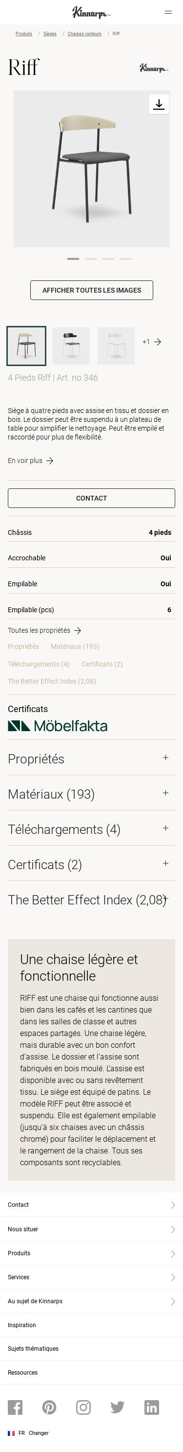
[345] (116, 346)
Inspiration (22, 1325)
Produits (24, 33)
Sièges (50, 33)
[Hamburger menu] (168, 12)
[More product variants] (151, 342)
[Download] (159, 104)
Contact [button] (91, 498)
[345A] (71, 346)
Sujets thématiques (33, 1348)
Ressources (23, 1372)
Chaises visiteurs (85, 33)
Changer (39, 1433)
